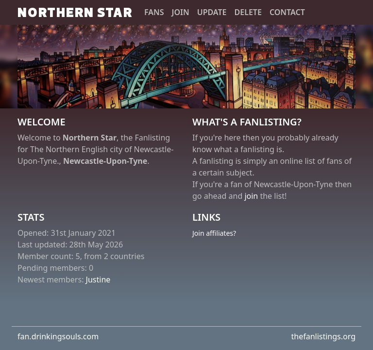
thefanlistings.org (323, 336)
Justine (98, 279)
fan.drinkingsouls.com (58, 336)
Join (180, 12)
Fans (154, 12)
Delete (248, 12)
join (251, 196)
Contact (287, 12)
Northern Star (75, 12)
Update (212, 12)
